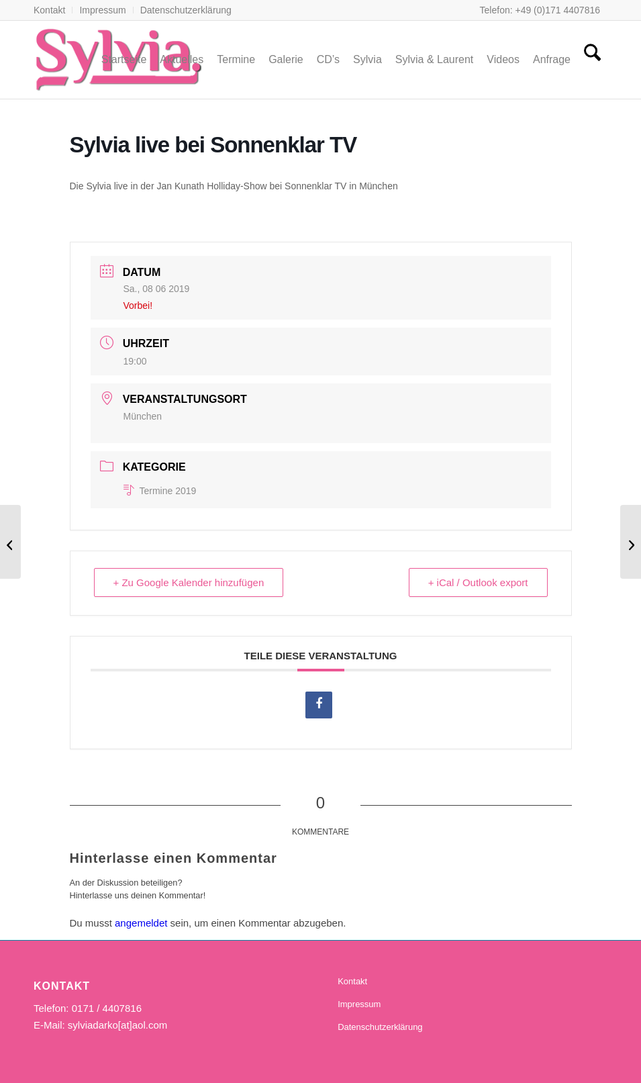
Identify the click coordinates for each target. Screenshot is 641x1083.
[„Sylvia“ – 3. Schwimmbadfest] (10, 542)
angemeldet (141, 923)
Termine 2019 (160, 490)
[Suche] (592, 60)
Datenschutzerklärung (186, 10)
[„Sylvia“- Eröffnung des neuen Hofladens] (630, 542)
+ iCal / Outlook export (478, 582)
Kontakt (49, 10)
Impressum (102, 10)
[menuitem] (53, 10)
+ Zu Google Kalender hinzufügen (188, 582)
